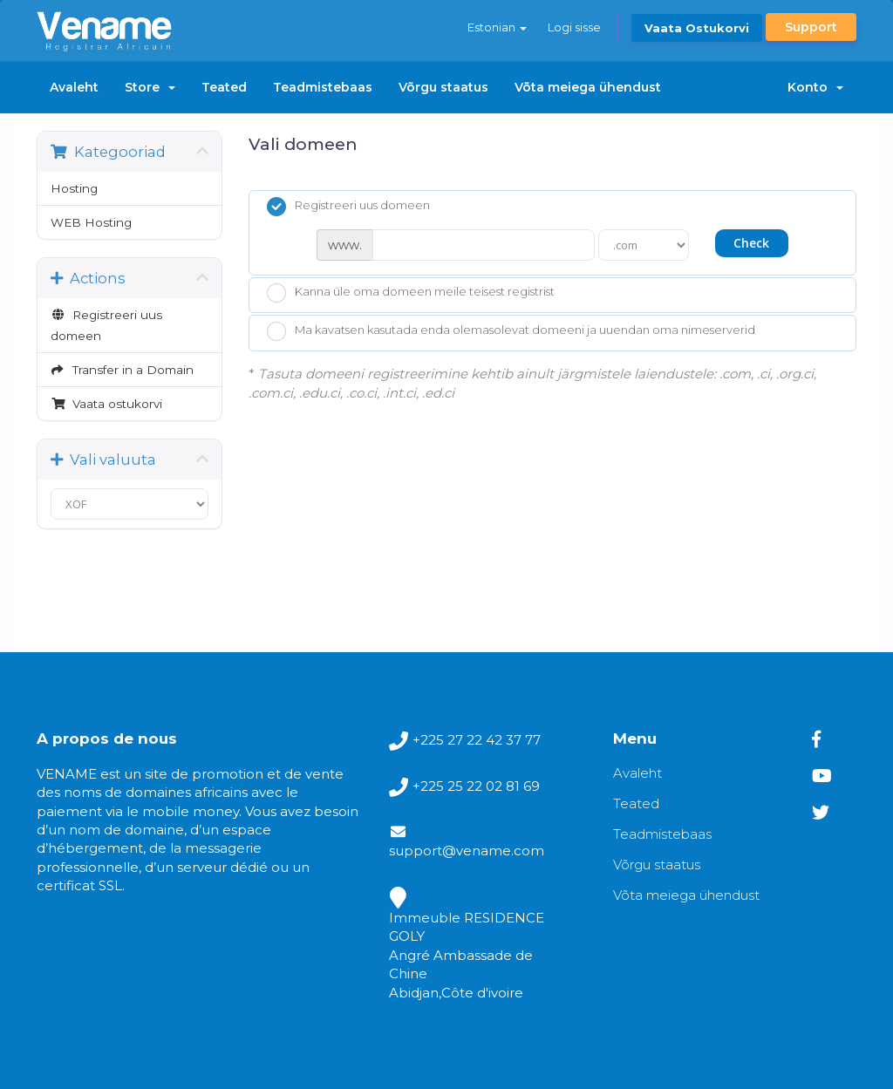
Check (751, 243)
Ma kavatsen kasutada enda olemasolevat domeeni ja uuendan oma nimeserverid (511, 331)
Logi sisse (574, 27)
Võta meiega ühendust (588, 87)
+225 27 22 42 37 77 (476, 740)
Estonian (497, 27)
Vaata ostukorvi (696, 28)
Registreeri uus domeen (106, 325)
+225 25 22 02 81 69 (476, 786)
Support (811, 27)
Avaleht (74, 87)
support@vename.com (466, 850)
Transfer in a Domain (122, 370)
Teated (224, 87)
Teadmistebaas (322, 87)
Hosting (74, 188)
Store (150, 87)
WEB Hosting (91, 222)
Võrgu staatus (443, 87)
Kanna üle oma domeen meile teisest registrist (411, 293)
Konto (815, 87)
